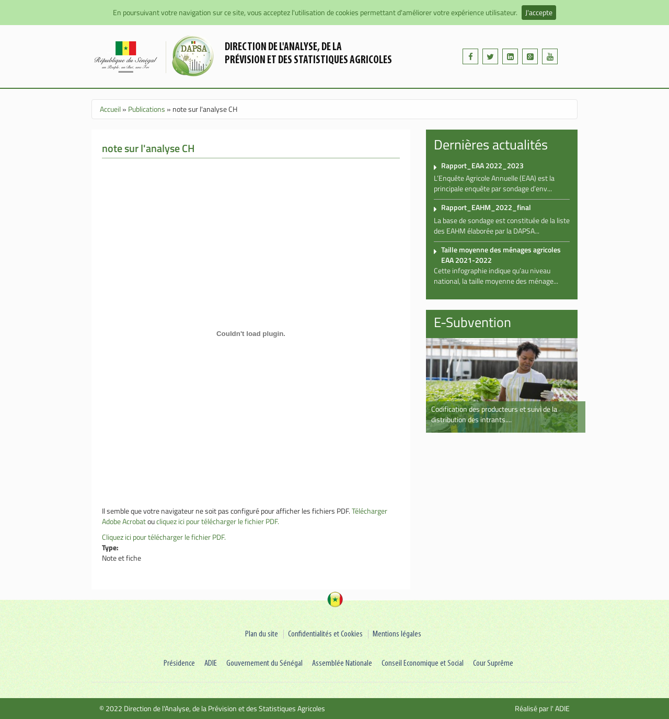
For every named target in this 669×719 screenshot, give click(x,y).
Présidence (179, 663)
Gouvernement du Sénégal (264, 663)
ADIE (210, 663)
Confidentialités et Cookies (325, 634)
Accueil (110, 108)
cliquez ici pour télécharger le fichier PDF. (217, 521)
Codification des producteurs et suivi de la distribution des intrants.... (494, 414)
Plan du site (261, 634)
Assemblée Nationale (342, 663)
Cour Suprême (493, 663)
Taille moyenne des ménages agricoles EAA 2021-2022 (501, 254)
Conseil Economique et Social (423, 663)
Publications (146, 108)
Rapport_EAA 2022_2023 (482, 165)
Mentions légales (397, 634)
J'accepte (538, 12)
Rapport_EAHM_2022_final (486, 207)
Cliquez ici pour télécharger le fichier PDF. (164, 536)
